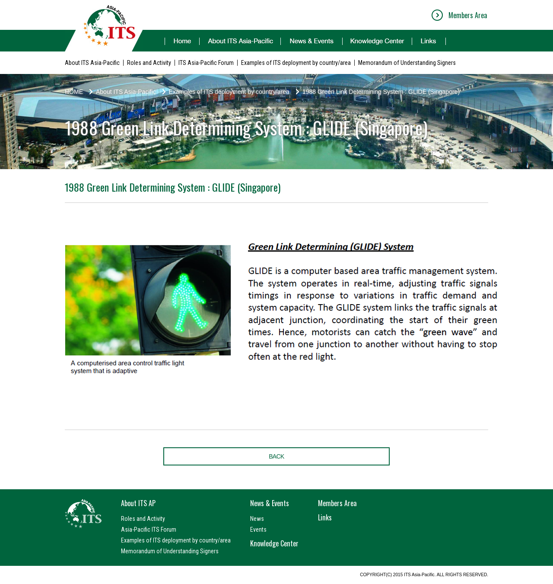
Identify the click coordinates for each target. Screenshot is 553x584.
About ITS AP (138, 503)
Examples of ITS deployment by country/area (296, 62)
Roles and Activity (149, 62)
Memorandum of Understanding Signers (407, 62)
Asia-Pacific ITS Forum (148, 529)
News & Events (269, 503)
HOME (74, 91)
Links (325, 517)
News (257, 518)
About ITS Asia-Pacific (92, 62)
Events (258, 529)
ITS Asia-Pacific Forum (206, 62)
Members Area (467, 15)
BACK (276, 456)
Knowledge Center (274, 543)
